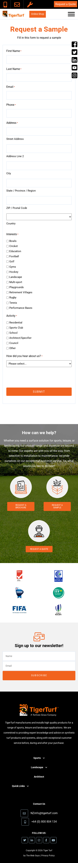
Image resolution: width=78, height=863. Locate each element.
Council (13, 343)
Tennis (13, 302)
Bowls (13, 241)
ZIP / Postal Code (16, 208)
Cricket (13, 246)
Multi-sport (15, 282)
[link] (5, 4)
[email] (39, 95)
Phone (11, 105)
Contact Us (39, 803)
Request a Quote (65, 4)
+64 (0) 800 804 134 (44, 821)
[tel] (39, 113)
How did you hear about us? (24, 356)
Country (10, 223)
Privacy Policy (48, 855)
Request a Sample (57, 506)
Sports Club (16, 327)
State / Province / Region (21, 190)
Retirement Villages (20, 292)
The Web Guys (33, 855)
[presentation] (33, 377)
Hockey (13, 271)
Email (10, 87)
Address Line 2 (15, 156)
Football (14, 256)
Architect (39, 776)
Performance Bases (20, 308)
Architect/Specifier (20, 338)
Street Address (15, 139)
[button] (71, 15)
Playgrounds (16, 287)
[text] (39, 59)
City (8, 173)
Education (15, 251)
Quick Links (18, 786)
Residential (15, 322)
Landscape (15, 277)
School (13, 332)
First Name (13, 51)
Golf (11, 261)
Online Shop (37, 14)
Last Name (13, 69)
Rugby (12, 297)
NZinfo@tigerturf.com (44, 813)
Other (12, 348)
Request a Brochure (20, 506)
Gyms (12, 266)
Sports (37, 758)
